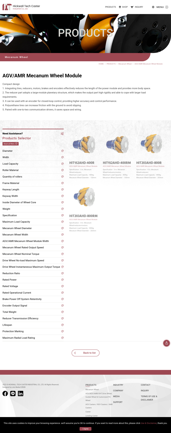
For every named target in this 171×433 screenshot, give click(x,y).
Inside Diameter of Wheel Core (19, 202)
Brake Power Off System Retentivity (22, 299)
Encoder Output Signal (14, 305)
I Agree (85, 429)
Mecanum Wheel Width (15, 234)
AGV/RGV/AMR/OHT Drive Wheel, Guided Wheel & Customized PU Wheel (99, 396)
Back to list (89, 352)
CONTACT (145, 385)
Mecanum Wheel (92, 389)
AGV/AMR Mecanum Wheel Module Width (25, 241)
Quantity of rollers (12, 176)
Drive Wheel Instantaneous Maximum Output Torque (31, 266)
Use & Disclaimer (149, 423)
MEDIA (116, 396)
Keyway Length (10, 189)
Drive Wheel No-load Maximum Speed (23, 260)
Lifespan (7, 325)
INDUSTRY (118, 385)
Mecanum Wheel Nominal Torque (20, 254)
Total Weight (9, 312)
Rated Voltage (10, 286)
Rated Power (9, 279)
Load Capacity (10, 163)
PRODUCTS (91, 385)
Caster (88, 412)
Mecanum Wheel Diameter (17, 228)
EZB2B (23, 387)
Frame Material (10, 183)
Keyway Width (10, 196)
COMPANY (118, 390)
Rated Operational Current (16, 292)
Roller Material (10, 170)
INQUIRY (145, 390)
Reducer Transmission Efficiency (20, 318)
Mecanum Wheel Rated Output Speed (23, 247)
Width (5, 157)
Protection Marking (13, 331)
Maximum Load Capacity (16, 221)
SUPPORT (117, 402)
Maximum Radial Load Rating (18, 337)
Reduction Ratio (11, 273)
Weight (6, 208)
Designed (5, 387)
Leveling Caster (92, 416)
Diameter (7, 150)
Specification (9, 215)
